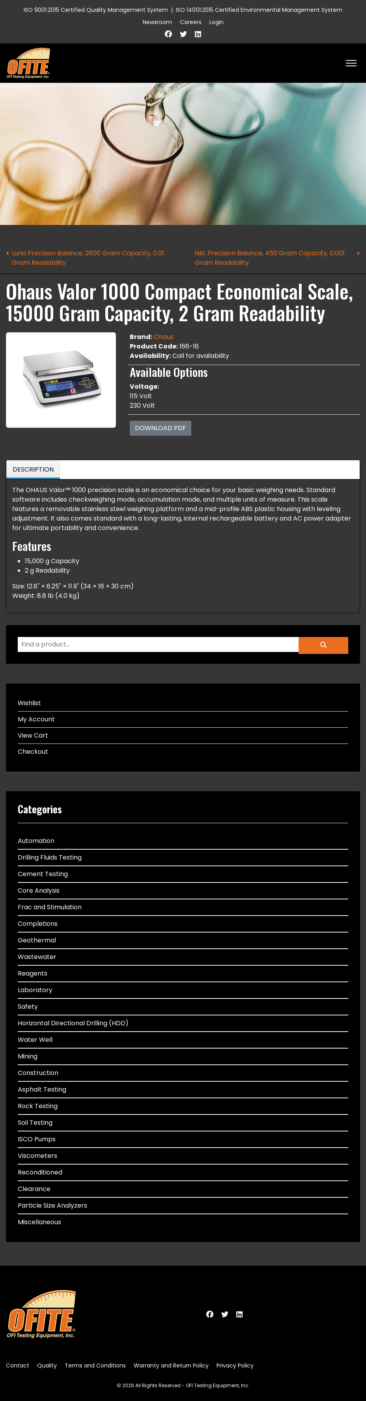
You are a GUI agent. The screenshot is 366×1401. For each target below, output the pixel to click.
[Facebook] (168, 34)
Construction (38, 1072)
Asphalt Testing (42, 1089)
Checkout (33, 751)
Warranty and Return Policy (171, 1365)
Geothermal (37, 940)
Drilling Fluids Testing (50, 857)
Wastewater (37, 956)
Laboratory (35, 990)
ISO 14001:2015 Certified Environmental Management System (259, 10)
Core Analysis (39, 890)
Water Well (35, 1039)
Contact (17, 1365)
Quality (47, 1365)
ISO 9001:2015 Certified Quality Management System (96, 10)
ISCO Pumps (37, 1139)
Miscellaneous (39, 1222)
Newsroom (157, 22)
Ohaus (164, 336)
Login (216, 22)
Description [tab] (33, 469)
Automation (36, 840)
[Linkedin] (198, 34)
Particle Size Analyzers (52, 1205)
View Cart (33, 735)
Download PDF (160, 428)
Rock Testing (38, 1106)
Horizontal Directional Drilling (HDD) (73, 1023)
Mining (27, 1056)
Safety (28, 1006)
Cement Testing (43, 873)
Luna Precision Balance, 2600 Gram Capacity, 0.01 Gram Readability (88, 258)
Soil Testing (35, 1122)
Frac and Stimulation (50, 907)
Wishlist (29, 703)
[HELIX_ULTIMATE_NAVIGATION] (351, 63)
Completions (38, 923)
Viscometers (37, 1155)
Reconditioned (40, 1172)
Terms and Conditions (95, 1365)
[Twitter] (183, 34)
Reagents (32, 973)
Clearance (34, 1188)
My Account (36, 719)
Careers (191, 22)
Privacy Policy (235, 1365)
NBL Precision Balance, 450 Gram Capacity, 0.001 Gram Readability (270, 258)
